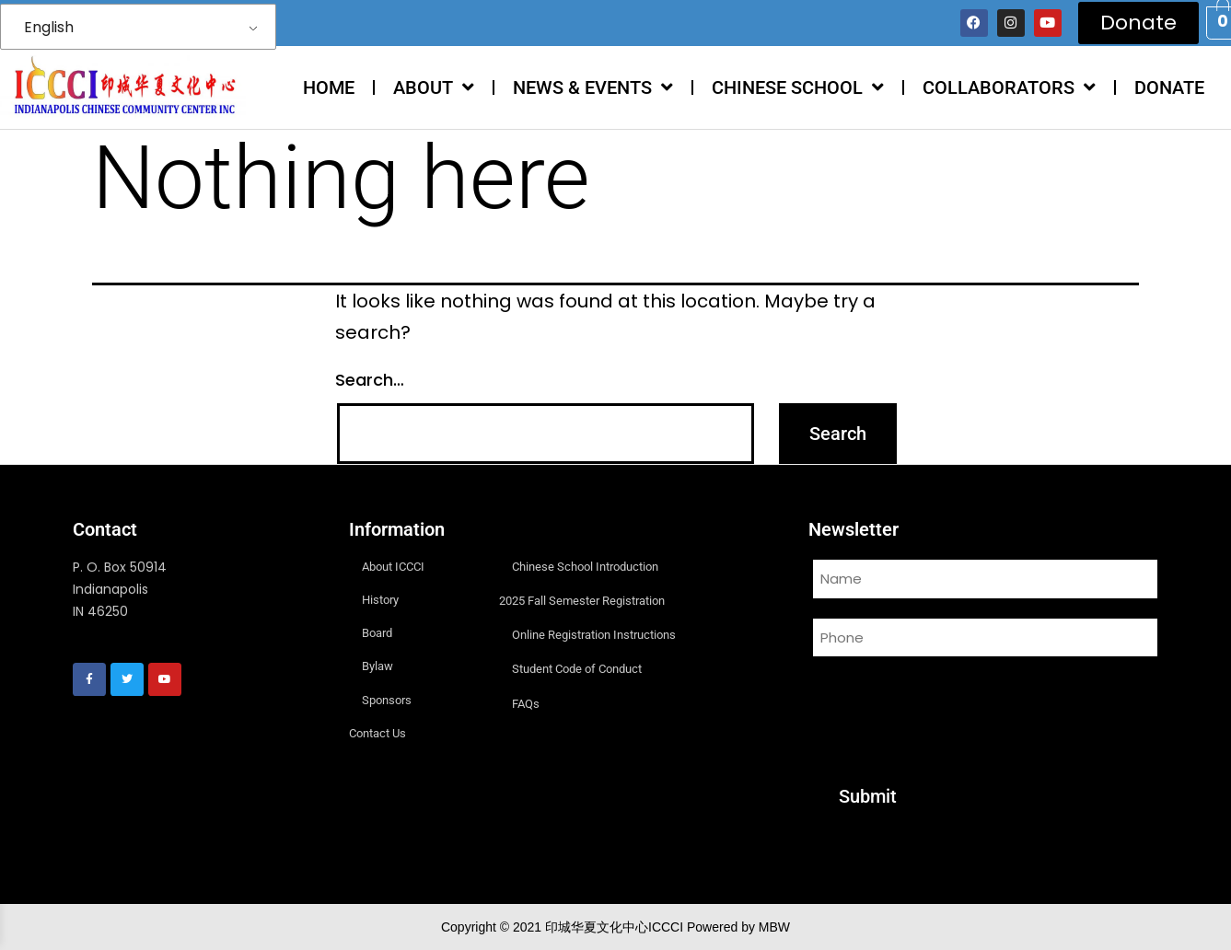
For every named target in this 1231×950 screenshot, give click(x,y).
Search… (369, 379)
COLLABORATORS (1009, 87)
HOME (328, 87)
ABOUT (433, 87)
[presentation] (948, 710)
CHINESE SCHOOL (798, 87)
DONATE (1169, 87)
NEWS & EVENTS (593, 87)
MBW (774, 927)
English (49, 27)
